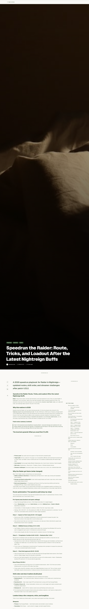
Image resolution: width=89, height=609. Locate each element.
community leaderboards (51, 419)
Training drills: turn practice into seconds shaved (74, 481)
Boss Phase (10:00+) (74, 458)
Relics (71, 467)
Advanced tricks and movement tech (74, 471)
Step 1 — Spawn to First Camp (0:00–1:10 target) (75, 445)
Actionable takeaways (72, 502)
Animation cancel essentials (76, 474)
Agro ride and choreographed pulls (76, 476)
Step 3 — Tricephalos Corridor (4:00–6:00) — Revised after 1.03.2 (75, 452)
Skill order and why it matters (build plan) (75, 460)
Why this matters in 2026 (73, 428)
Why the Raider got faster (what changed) (74, 436)
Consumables (73, 469)
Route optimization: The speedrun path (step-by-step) (75, 439)
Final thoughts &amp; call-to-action (75, 504)
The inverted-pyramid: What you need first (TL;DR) (74, 433)
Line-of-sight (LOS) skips (75, 478)
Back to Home (11, 2)
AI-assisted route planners (36, 419)
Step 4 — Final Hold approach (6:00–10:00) (76, 455)
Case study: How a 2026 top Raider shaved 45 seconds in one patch (75, 491)
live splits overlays (25, 419)
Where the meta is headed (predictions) (73, 500)
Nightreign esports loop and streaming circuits (23, 414)
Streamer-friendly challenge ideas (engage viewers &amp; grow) (75, 484)
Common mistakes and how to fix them (75, 494)
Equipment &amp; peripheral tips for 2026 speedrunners (75, 497)
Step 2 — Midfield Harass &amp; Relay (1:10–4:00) (75, 448)
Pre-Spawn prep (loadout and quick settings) (76, 442)
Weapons (72, 465)
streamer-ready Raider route (48, 404)
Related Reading (73, 506)
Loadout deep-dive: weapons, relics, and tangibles (74, 463)
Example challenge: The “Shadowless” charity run (73, 487)
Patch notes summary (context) (74, 430)
